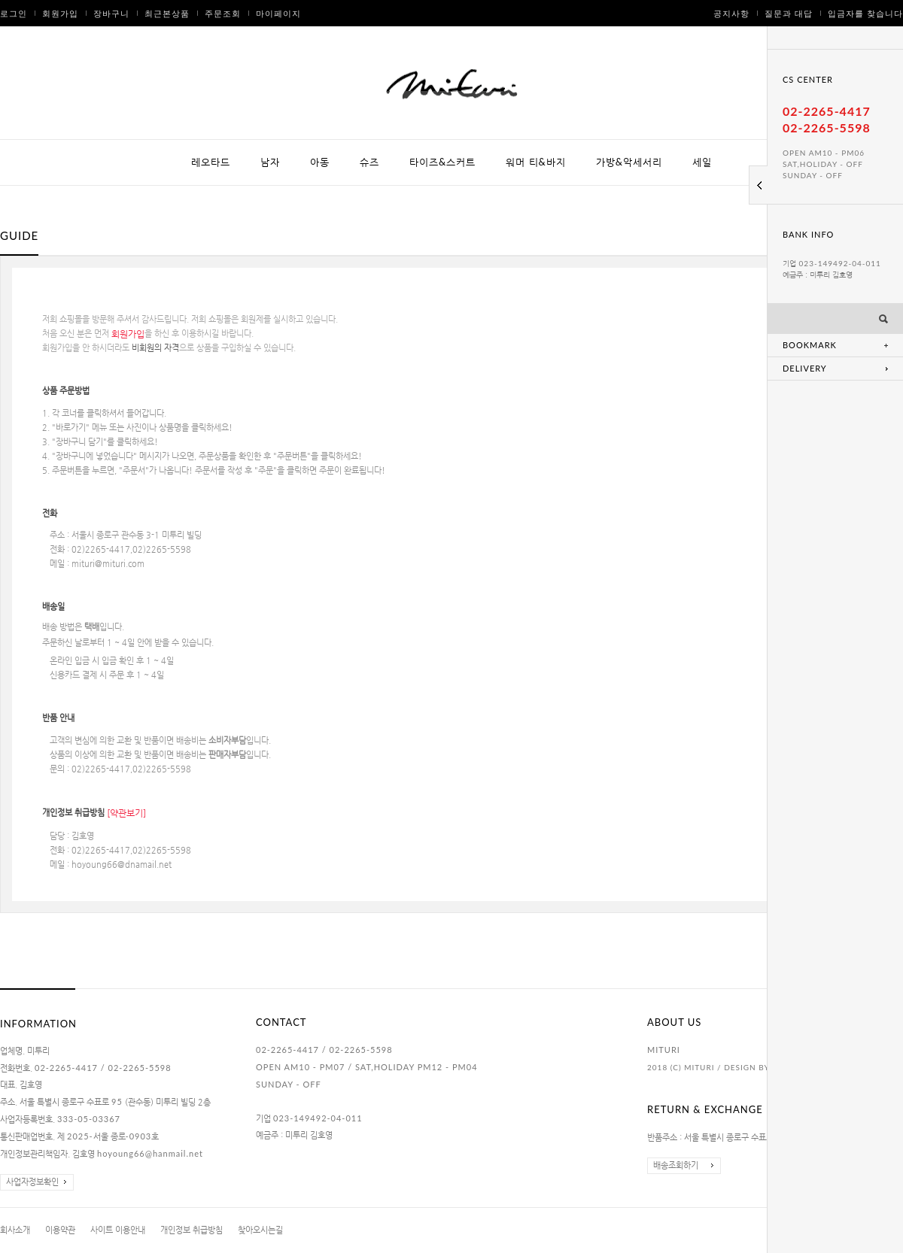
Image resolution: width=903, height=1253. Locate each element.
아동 (320, 162)
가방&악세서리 (629, 162)
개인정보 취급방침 (191, 1230)
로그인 (13, 13)
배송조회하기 (675, 1165)
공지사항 (731, 13)
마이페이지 (278, 13)
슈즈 (369, 162)
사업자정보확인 (32, 1182)
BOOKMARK (810, 345)
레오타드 (210, 162)
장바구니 (111, 13)
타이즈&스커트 (442, 162)
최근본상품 (167, 13)
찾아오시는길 (260, 1230)
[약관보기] (126, 813)
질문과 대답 (789, 13)
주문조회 (223, 13)
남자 (270, 162)
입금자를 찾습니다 (865, 13)
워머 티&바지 (536, 162)
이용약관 (60, 1230)
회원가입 (60, 13)
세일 (702, 162)
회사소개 (15, 1230)
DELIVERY (805, 368)
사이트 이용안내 (117, 1230)
